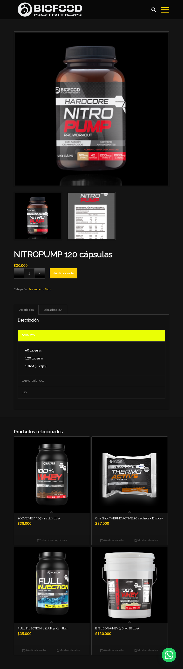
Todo (48, 289)
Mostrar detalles (146, 540)
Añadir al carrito (63, 273)
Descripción (26, 309)
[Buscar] (151, 9)
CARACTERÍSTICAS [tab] (33, 380)
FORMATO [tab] (28, 335)
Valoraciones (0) (52, 309)
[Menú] (162, 9)
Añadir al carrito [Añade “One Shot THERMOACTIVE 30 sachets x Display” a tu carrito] (112, 540)
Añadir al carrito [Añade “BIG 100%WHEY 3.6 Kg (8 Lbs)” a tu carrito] (112, 650)
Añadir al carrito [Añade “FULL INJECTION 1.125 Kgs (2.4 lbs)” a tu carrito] (34, 650)
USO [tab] (24, 392)
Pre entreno (36, 289)
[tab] (26, 310)
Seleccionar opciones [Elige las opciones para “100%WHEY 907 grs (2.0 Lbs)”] (51, 540)
